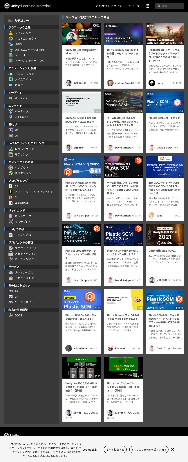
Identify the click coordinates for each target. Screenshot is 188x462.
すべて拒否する (115, 449)
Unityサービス (20, 272)
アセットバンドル (22, 253)
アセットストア (21, 278)
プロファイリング (22, 248)
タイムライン (19, 79)
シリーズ (134, 6)
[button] (147, 6)
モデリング (18, 154)
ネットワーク (19, 216)
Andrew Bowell (119, 83)
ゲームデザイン (21, 302)
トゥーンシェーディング (26, 60)
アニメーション (21, 74)
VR (13, 296)
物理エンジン (19, 173)
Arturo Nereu (76, 348)
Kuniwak (116, 348)
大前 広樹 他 (159, 280)
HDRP (15, 44)
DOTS (15, 315)
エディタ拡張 (19, 235)
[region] (94, 449)
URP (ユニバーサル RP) (26, 49)
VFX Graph (18, 117)
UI (13, 135)
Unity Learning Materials (28, 6)
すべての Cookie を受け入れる (149, 449)
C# (13, 186)
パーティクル (19, 111)
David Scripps (119, 147)
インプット (18, 167)
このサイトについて (109, 6)
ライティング (19, 33)
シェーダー (18, 55)
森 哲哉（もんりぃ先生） (81, 412)
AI (12, 197)
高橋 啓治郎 (75, 83)
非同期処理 (18, 203)
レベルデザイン (21, 149)
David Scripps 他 (161, 348)
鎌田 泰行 (74, 147)
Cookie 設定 (89, 449)
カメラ (15, 85)
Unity (156, 83)
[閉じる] (172, 449)
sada (155, 215)
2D (13, 130)
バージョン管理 (21, 259)
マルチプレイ (19, 221)
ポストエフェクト (22, 38)
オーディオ (18, 98)
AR (13, 291)
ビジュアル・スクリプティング (30, 192)
